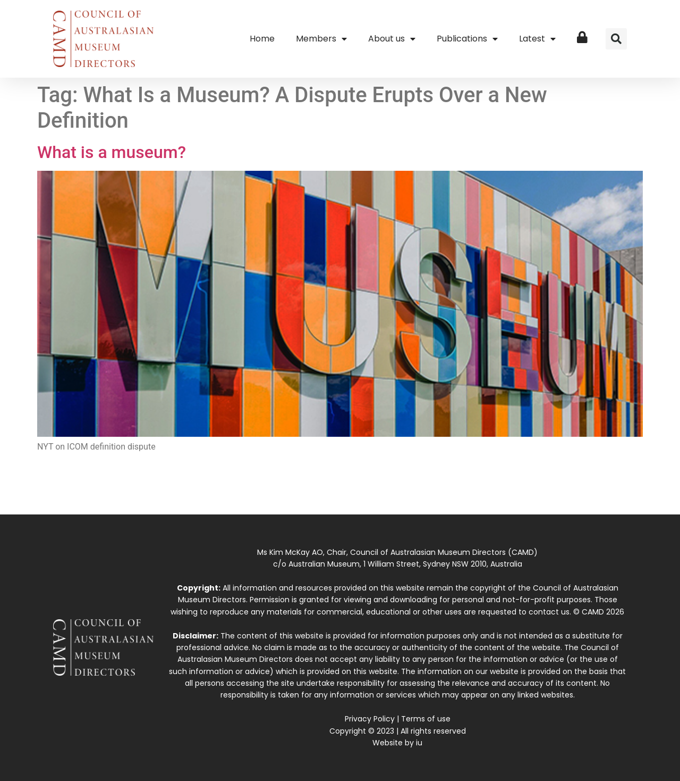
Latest (537, 38)
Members (321, 38)
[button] (616, 38)
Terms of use (425, 718)
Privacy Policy (370, 718)
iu (419, 742)
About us (391, 38)
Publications (467, 38)
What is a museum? (111, 152)
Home (262, 38)
